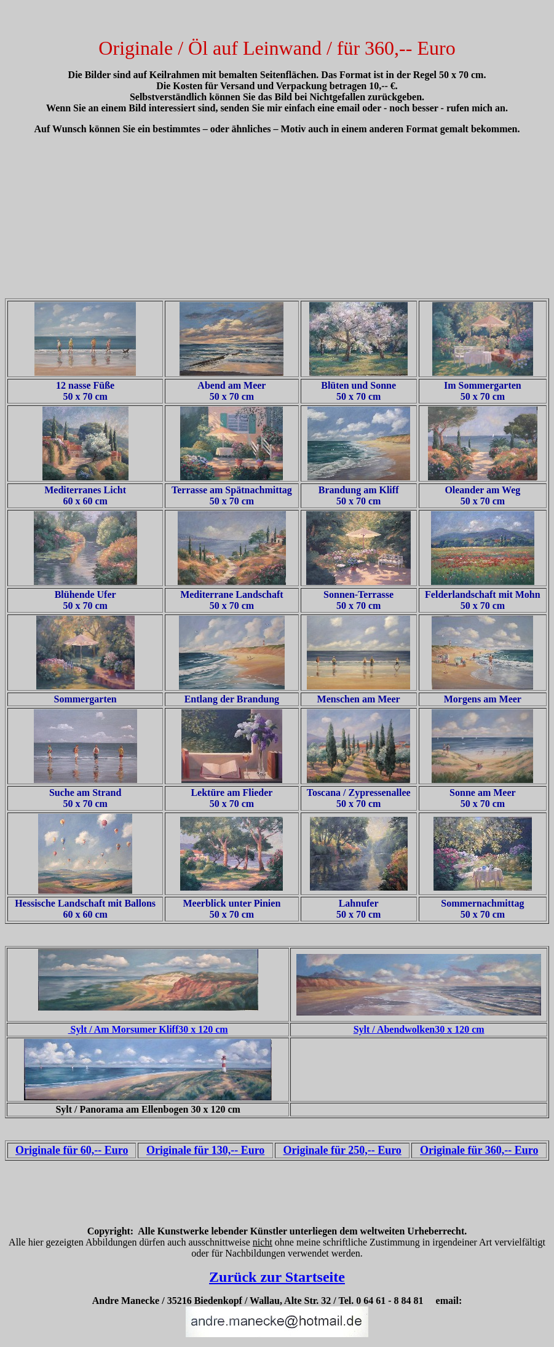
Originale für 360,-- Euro (479, 1150)
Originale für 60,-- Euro (71, 1150)
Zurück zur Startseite (277, 1277)
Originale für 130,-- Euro (205, 1150)
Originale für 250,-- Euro (342, 1150)
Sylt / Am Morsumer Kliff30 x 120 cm (148, 1029)
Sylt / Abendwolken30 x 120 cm (419, 1029)
